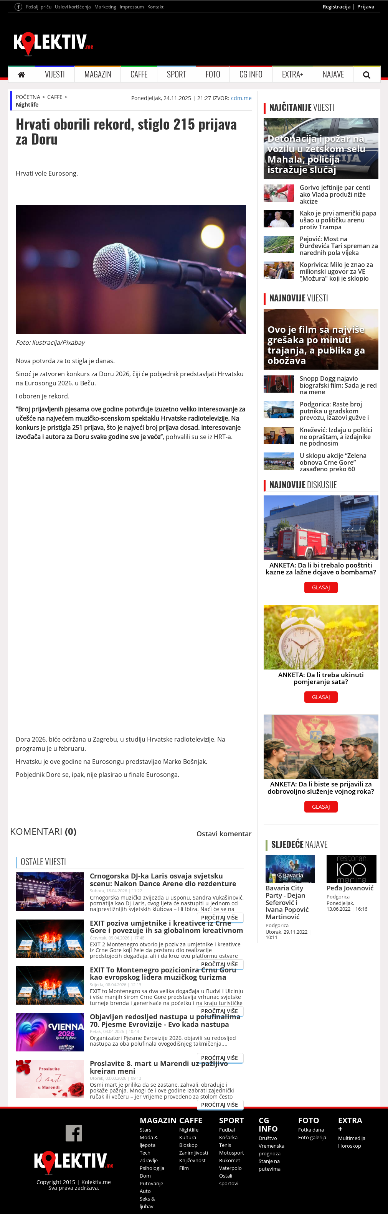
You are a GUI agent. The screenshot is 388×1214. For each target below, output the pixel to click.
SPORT (176, 74)
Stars (145, 1129)
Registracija (337, 6)
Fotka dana (311, 1129)
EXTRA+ (292, 74)
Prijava (366, 6)
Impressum (132, 6)
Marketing (105, 6)
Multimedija (351, 1138)
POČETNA (28, 96)
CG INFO (251, 74)
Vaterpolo (230, 1168)
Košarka (228, 1137)
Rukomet (229, 1160)
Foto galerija (312, 1137)
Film (184, 1168)
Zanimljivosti (193, 1152)
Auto (145, 1191)
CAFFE (138, 74)
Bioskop (188, 1145)
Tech (145, 1152)
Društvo (268, 1138)
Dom (145, 1175)
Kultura (187, 1137)
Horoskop (349, 1145)
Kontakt (155, 6)
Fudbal (227, 1129)
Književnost (192, 1160)
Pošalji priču (38, 6)
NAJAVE (333, 74)
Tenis (225, 1145)
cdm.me (241, 98)
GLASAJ (321, 587)
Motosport (231, 1152)
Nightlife (27, 104)
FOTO (213, 74)
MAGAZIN (97, 74)
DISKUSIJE (303, 484)
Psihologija (152, 1168)
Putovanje (151, 1183)
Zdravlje (149, 1160)
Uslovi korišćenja (73, 6)
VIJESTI (55, 74)
